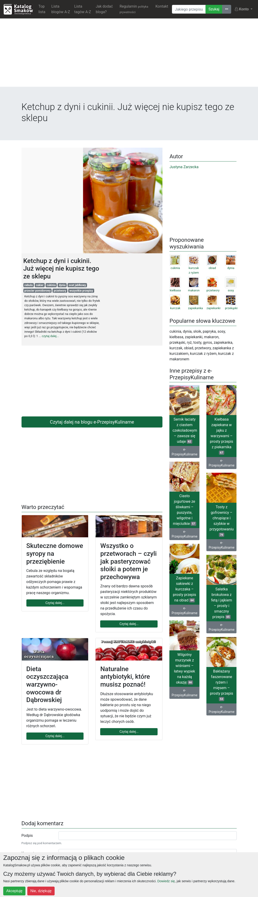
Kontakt (161, 6)
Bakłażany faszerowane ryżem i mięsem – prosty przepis (221, 685)
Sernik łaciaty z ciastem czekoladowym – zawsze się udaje (184, 430)
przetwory (60, 290)
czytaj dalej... (50, 336)
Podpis (27, 835)
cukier (40, 285)
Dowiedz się (166, 881)
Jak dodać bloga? (104, 9)
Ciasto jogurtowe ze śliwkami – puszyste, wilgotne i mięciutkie (184, 510)
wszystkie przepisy (81, 290)
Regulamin (134, 9)
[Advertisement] (129, 54)
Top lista (41, 9)
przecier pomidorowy (37, 290)
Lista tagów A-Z (82, 9)
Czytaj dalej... (54, 603)
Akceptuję (14, 891)
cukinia (51, 285)
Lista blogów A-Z (60, 9)
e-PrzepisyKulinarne (184, 452)
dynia (62, 285)
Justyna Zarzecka (183, 167)
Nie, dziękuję (41, 891)
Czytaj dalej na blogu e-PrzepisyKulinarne (92, 422)
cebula (28, 285)
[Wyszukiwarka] (189, 9)
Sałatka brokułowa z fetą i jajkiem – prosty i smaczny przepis (221, 603)
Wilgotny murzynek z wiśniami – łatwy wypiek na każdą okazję (184, 668)
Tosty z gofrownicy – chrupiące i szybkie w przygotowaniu (221, 521)
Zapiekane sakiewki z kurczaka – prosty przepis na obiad (184, 589)
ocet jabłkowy (77, 285)
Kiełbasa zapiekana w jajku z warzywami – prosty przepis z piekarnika (221, 436)
